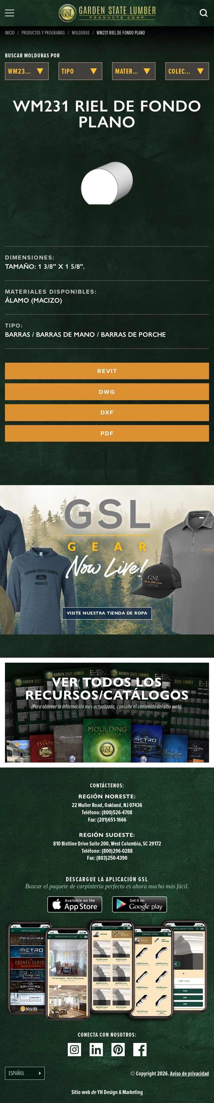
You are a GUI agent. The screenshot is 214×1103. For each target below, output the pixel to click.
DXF (107, 412)
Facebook (140, 1049)
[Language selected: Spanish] (25, 1073)
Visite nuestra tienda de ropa (107, 613)
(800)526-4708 (117, 812)
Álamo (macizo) (33, 300)
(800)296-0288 (117, 850)
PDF (107, 433)
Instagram (74, 1049)
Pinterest (118, 1049)
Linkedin (96, 1049)
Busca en (203, 13)
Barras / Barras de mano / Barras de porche (85, 334)
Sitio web (107, 1092)
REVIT (107, 371)
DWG (107, 392)
